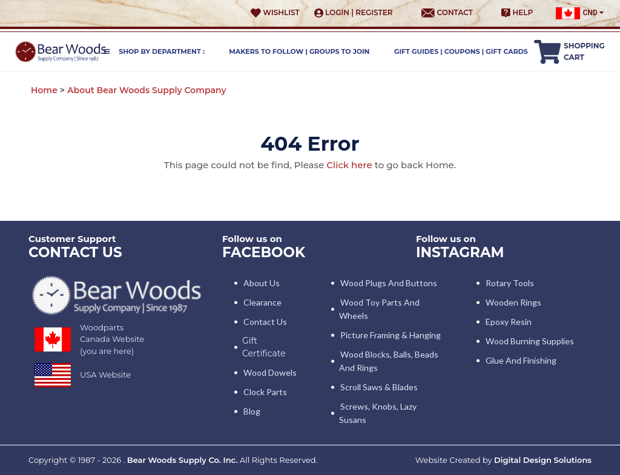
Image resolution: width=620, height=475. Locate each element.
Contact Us (265, 321)
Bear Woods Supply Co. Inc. (182, 460)
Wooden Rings (513, 302)
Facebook (263, 252)
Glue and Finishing (521, 360)
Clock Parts (265, 392)
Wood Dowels (270, 372)
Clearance (262, 302)
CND (580, 13)
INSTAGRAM (460, 252)
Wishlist (275, 13)
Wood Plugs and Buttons (388, 283)
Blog (251, 411)
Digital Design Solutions (543, 460)
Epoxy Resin (509, 321)
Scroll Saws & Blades (379, 387)
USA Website (105, 374)
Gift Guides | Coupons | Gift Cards (461, 51)
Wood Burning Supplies (530, 341)
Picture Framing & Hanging (390, 335)
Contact (447, 13)
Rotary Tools (510, 283)
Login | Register (353, 13)
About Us (261, 283)
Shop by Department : (154, 51)
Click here (349, 165)
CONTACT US (75, 252)
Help (517, 13)
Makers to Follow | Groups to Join (299, 51)
